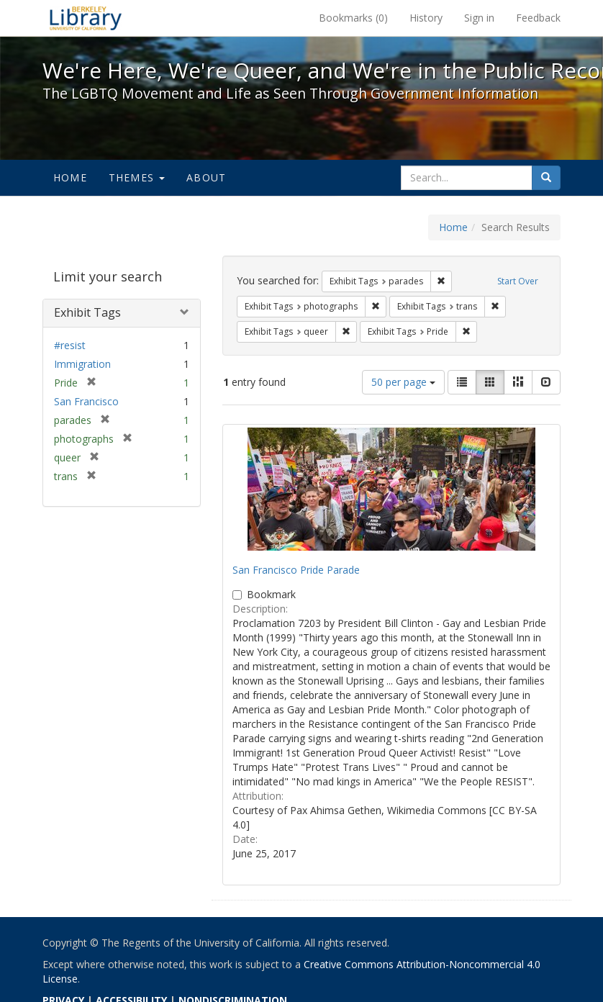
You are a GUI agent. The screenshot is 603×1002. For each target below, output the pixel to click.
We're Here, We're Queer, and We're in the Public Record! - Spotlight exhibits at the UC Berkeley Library (86, 18)
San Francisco (86, 401)
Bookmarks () (353, 17)
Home (70, 177)
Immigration (82, 364)
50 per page (403, 382)
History (426, 17)
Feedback (538, 17)
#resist (70, 345)
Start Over (517, 281)
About (206, 177)
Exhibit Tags (87, 312)
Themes (137, 177)
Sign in (479, 17)
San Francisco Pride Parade (296, 570)
